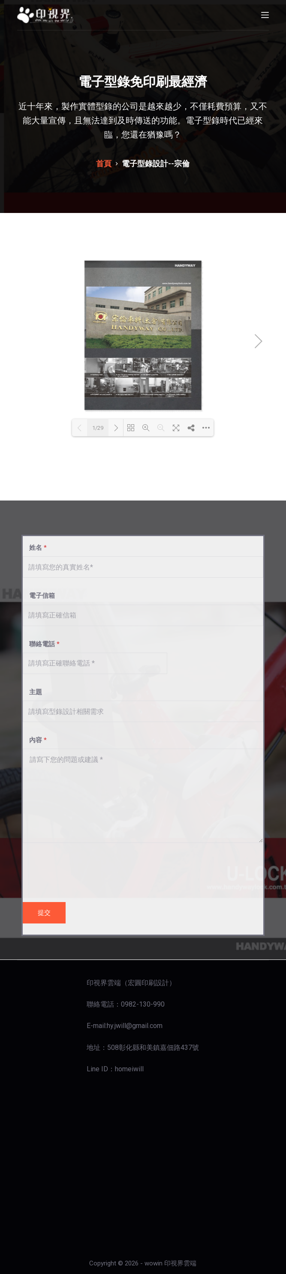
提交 (44, 913)
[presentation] (88, 870)
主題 (32, 692)
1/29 (97, 428)
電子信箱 (39, 596)
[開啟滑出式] (265, 15)
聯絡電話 (41, 644)
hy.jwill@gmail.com (135, 1026)
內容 (35, 740)
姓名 (35, 548)
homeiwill (129, 1069)
